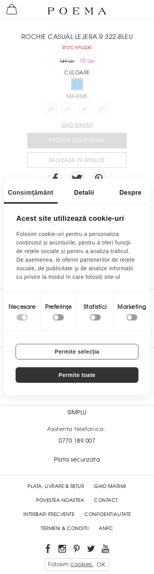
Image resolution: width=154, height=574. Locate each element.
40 (102, 109)
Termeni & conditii (65, 528)
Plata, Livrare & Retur (56, 486)
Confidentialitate (107, 514)
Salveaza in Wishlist (77, 160)
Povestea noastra (60, 500)
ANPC (106, 528)
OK (101, 565)
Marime (77, 96)
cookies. (81, 564)
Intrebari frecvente (49, 514)
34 (51, 109)
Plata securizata (77, 459)
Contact (106, 500)
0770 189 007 (77, 441)
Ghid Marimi (110, 486)
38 (85, 109)
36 (68, 109)
